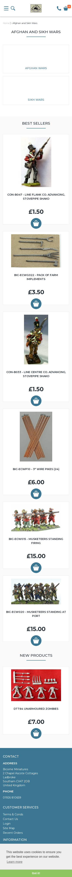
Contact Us (10, 819)
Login (7, 823)
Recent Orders (13, 833)
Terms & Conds (13, 814)
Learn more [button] (14, 861)
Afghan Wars (36, 68)
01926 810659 (12, 797)
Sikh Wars (36, 99)
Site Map (9, 828)
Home (6, 23)
